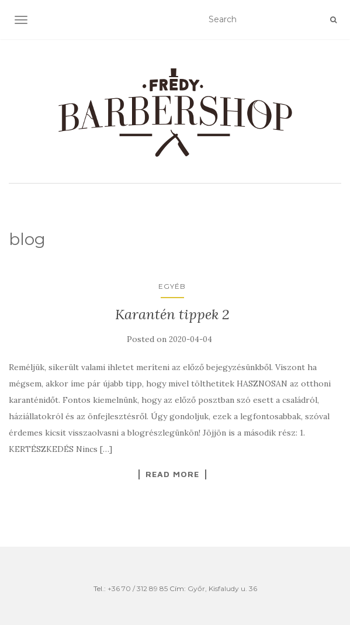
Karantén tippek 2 (172, 314)
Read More (172, 474)
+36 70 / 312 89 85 (138, 588)
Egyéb (172, 286)
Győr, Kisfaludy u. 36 (222, 588)
